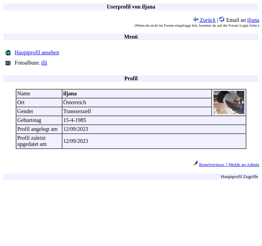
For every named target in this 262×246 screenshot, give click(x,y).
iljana (253, 20)
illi (44, 63)
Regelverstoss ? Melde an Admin (229, 164)
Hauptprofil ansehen (37, 52)
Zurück (204, 20)
